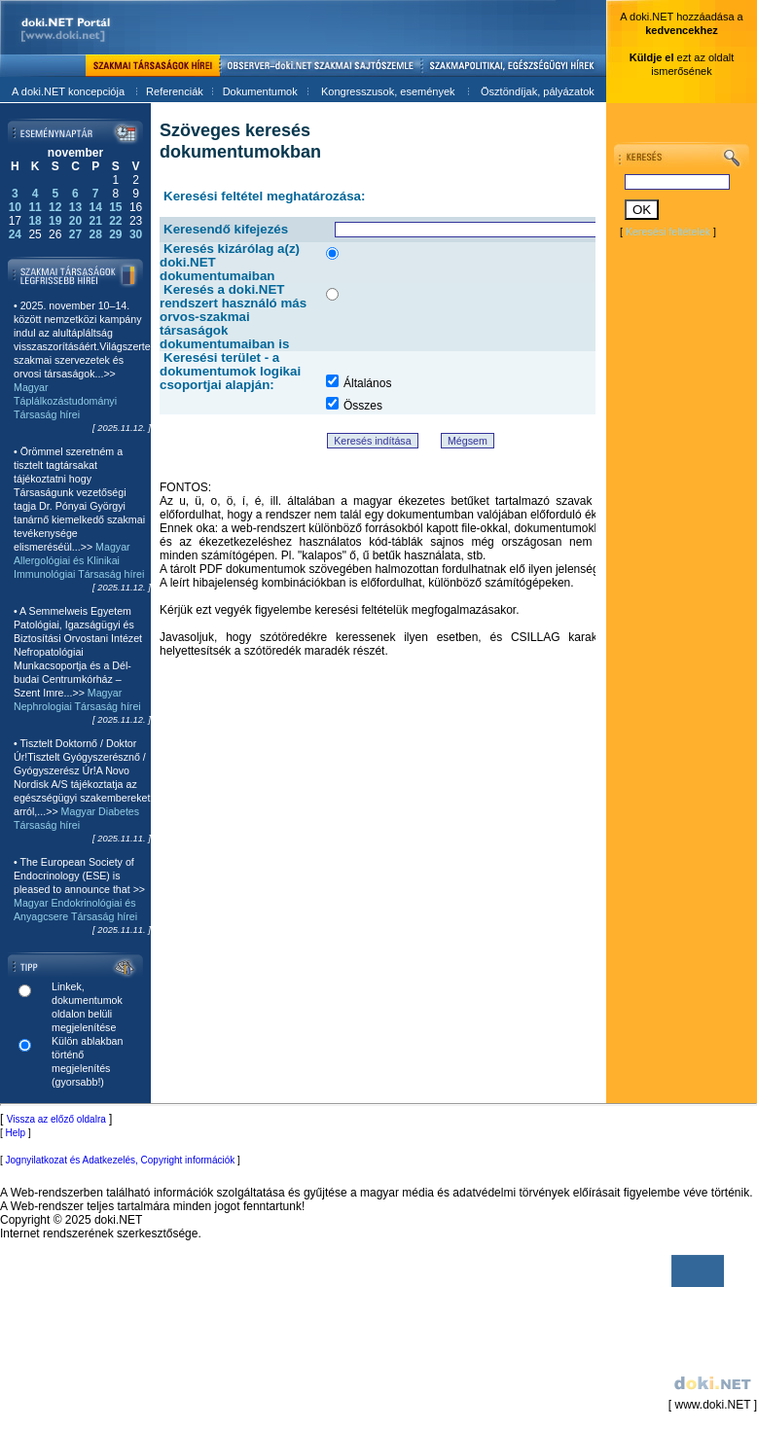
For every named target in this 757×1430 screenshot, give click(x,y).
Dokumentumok (260, 91)
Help (16, 1132)
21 (95, 221)
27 (75, 234)
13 (75, 207)
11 (34, 207)
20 (75, 221)
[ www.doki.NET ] (711, 1331)
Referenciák (174, 91)
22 (115, 221)
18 (34, 221)
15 (115, 207)
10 (15, 207)
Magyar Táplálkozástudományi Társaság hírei (65, 400)
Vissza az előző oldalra (56, 1119)
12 (55, 207)
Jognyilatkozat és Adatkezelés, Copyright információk (120, 1160)
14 (95, 207)
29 (115, 234)
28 (95, 234)
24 (15, 234)
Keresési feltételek (668, 231)
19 (55, 221)
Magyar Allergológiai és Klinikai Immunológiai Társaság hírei (79, 560)
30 (135, 234)
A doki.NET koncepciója (68, 91)
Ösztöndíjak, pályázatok (538, 91)
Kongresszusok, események (388, 91)
